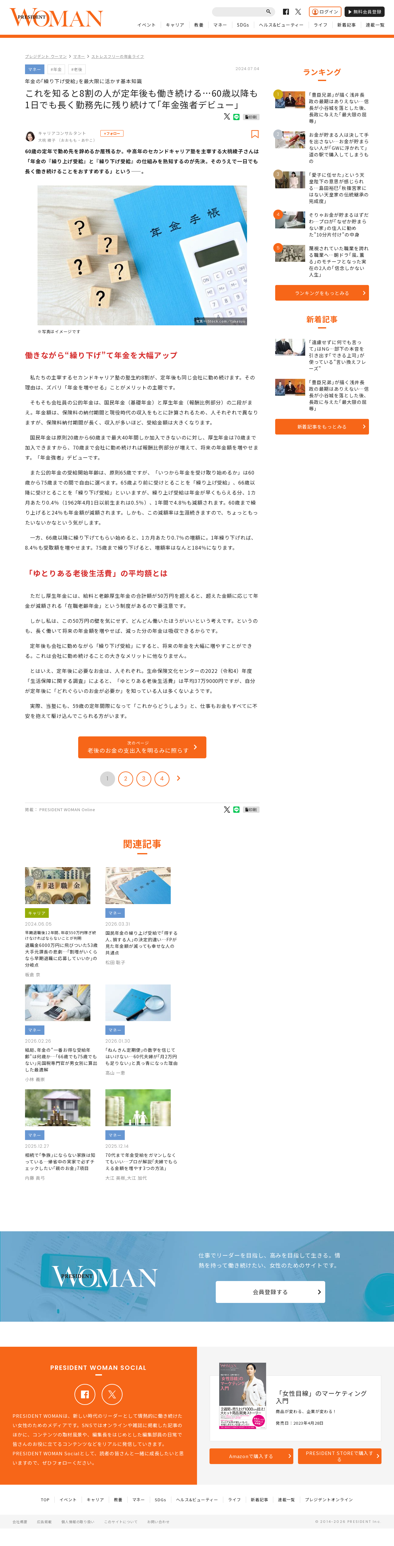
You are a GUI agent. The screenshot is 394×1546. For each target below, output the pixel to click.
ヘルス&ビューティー (281, 25)
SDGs (243, 25)
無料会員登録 (364, 11)
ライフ (321, 25)
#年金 (56, 69)
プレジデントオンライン (329, 1500)
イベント (146, 25)
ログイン (325, 11)
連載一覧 (375, 25)
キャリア (175, 25)
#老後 (77, 69)
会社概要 (20, 1521)
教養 (199, 25)
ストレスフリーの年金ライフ (117, 56)
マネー (220, 25)
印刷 (253, 117)
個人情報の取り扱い (78, 1521)
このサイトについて (121, 1521)
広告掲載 (44, 1521)
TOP (45, 1500)
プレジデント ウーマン (46, 56)
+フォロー (112, 133)
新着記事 (346, 25)
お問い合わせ (158, 1521)
